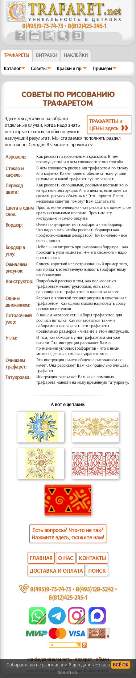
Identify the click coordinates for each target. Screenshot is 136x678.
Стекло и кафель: (14, 171)
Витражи (46, 55)
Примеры (102, 68)
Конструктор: (19, 281)
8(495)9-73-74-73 (42, 25)
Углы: (11, 337)
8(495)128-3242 (95, 589)
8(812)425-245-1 (87, 25)
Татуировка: (17, 377)
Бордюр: (13, 225)
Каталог (12, 68)
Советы (38, 68)
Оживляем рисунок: (16, 267)
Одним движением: (17, 301)
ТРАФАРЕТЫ (16, 55)
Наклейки (76, 55)
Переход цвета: (14, 188)
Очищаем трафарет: (15, 363)
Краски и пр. (69, 68)
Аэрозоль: (15, 156)
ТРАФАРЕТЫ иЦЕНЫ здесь (108, 124)
